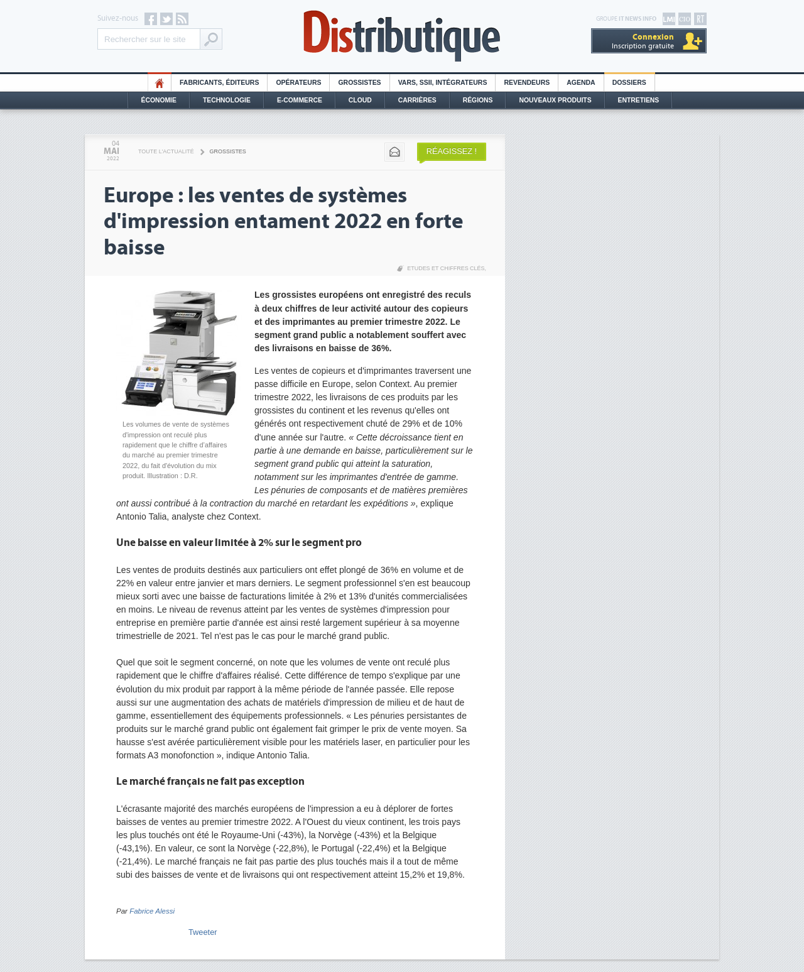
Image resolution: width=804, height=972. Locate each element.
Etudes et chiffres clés (445, 268)
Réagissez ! (451, 151)
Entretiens (639, 100)
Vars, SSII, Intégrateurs (442, 82)
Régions (478, 100)
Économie (159, 100)
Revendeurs (527, 82)
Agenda (581, 82)
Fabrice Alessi (152, 911)
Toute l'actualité (166, 151)
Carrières (417, 100)
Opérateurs (298, 82)
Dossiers (629, 82)
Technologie (227, 100)
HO (159, 82)
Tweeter (202, 932)
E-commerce (299, 100)
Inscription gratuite (643, 41)
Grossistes (359, 82)
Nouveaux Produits (555, 100)
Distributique (402, 36)
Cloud (360, 100)
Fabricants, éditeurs (219, 82)
